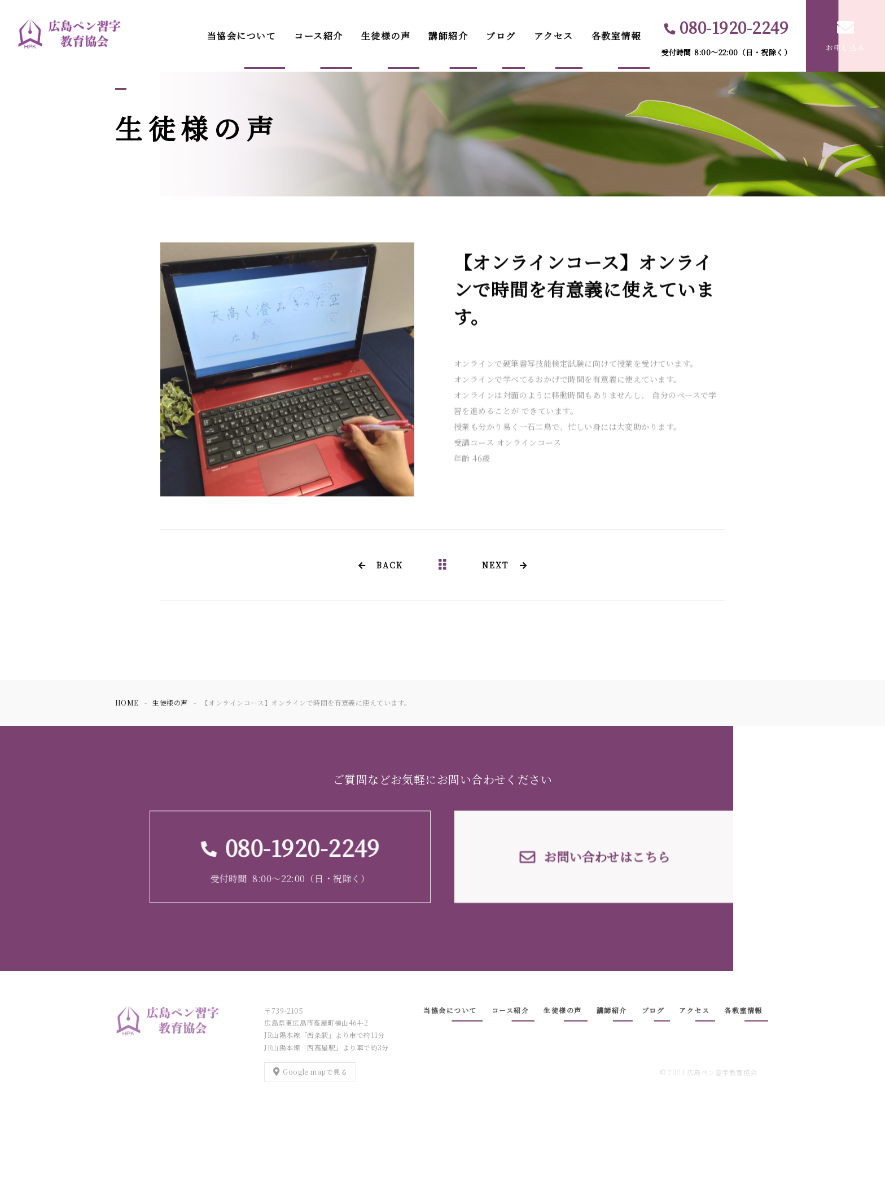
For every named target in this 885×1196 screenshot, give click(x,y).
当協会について (242, 35)
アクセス (553, 35)
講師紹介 (448, 35)
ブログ (501, 35)
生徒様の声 (386, 35)
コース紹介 (318, 35)
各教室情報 (616, 35)
